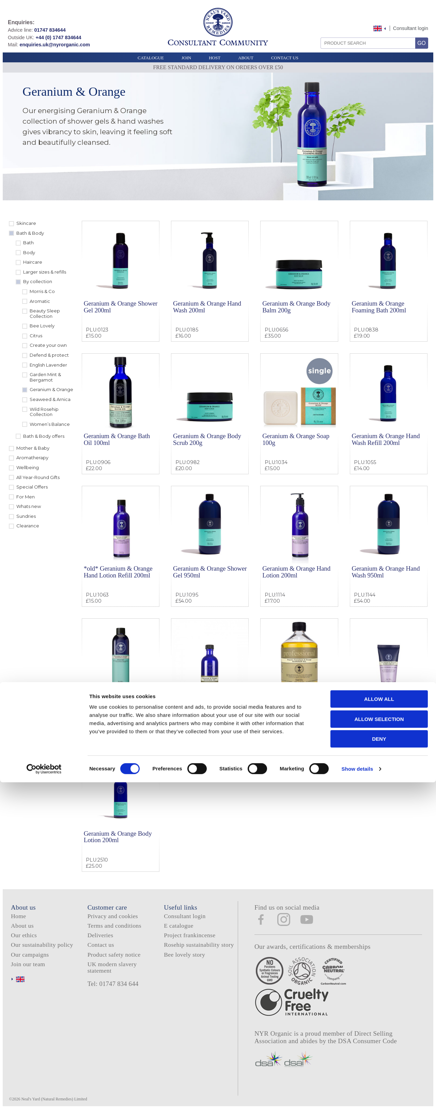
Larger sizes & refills (44, 272)
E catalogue (178, 925)
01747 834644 (50, 30)
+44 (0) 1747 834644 (58, 37)
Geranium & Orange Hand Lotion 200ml (296, 571)
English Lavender (48, 365)
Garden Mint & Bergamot (45, 377)
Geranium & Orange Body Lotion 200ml (118, 837)
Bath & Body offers (43, 436)
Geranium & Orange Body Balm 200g (296, 306)
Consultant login (410, 28)
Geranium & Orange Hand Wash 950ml (386, 571)
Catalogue (151, 57)
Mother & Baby (32, 448)
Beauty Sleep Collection (45, 313)
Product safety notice (114, 954)
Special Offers (32, 487)
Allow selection (379, 1050)
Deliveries (100, 935)
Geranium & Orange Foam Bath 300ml (118, 704)
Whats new (28, 506)
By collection (37, 281)
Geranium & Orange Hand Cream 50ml (386, 704)
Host (214, 57)
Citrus (36, 335)
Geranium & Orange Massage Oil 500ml (288, 704)
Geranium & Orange (51, 389)
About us (22, 925)
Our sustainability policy (42, 944)
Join (186, 57)
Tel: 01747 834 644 (113, 983)
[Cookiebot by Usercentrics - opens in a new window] (44, 1100)
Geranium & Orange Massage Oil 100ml (199, 704)
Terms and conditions (114, 925)
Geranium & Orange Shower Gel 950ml (210, 571)
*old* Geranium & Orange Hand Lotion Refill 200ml (118, 571)
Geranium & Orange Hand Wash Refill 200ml (386, 439)
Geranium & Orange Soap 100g (295, 439)
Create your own (48, 345)
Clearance (27, 525)
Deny (379, 1069)
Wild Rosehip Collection (44, 411)
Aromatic (40, 301)
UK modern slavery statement (112, 967)
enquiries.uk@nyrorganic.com (54, 44)
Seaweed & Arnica (50, 399)
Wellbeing (27, 467)
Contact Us (284, 57)
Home (18, 916)
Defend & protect (49, 355)
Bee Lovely (42, 325)
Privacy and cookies (113, 916)
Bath (28, 242)
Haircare (32, 262)
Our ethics (24, 935)
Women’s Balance (50, 424)
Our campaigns (30, 954)
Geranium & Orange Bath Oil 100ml (117, 439)
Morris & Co (42, 291)
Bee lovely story (184, 954)
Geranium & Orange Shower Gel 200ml (121, 306)
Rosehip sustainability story (199, 944)
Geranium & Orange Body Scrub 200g (207, 439)
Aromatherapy (32, 457)
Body (29, 252)
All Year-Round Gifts (38, 477)
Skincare (26, 223)
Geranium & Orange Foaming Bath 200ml (379, 306)
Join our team (28, 964)
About (245, 57)
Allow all (379, 1030)
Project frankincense (189, 935)
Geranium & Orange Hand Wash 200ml (207, 306)
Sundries (26, 516)
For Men (25, 496)
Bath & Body (30, 233)
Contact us (101, 944)
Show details (357, 1099)
